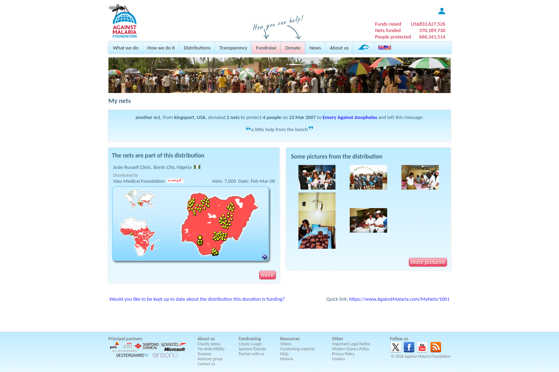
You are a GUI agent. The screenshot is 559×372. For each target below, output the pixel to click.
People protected (393, 36)
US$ (428, 24)
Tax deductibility (211, 348)
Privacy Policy (343, 353)
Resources (289, 338)
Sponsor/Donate (252, 348)
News (315, 48)
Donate (293, 48)
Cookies (338, 358)
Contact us (206, 363)
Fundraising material (297, 348)
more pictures (428, 262)
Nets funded (388, 30)
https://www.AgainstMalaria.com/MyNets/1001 (399, 299)
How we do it (161, 48)
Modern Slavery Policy (350, 348)
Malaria (286, 358)
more (267, 275)
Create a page (250, 343)
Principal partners (125, 338)
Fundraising (250, 338)
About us (339, 48)
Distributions (197, 48)
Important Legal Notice (351, 343)
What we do (125, 48)
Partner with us (252, 353)
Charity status (209, 343)
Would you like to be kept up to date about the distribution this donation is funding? (197, 299)
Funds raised (388, 24)
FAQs (284, 353)
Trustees (204, 353)
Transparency (233, 48)
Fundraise (266, 48)
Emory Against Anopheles (350, 117)
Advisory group (210, 358)
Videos (286, 343)
